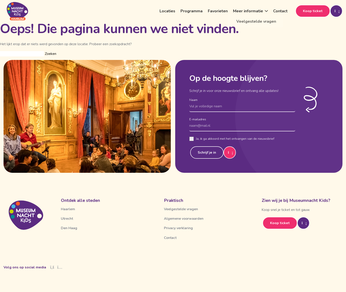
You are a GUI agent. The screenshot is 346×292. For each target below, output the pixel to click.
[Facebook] (52, 267)
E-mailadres (197, 119)
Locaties (167, 11)
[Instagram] (59, 267)
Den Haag (69, 228)
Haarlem (68, 209)
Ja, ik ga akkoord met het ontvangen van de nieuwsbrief (231, 139)
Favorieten (218, 11)
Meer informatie (248, 11)
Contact (280, 11)
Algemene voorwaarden (183, 218)
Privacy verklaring (178, 228)
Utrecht (67, 218)
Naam (193, 100)
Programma (192, 11)
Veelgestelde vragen (181, 209)
